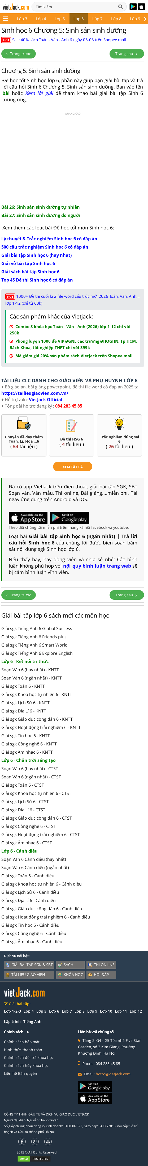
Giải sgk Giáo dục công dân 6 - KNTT (37, 719)
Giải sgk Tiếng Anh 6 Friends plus (34, 637)
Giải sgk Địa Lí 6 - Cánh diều (28, 900)
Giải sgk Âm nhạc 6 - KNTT (27, 752)
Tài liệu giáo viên (25, 974)
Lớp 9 (135, 18)
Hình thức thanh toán (23, 1049)
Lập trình (12, 1021)
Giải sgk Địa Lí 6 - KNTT (23, 711)
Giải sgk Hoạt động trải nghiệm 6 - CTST (40, 834)
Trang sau (126, 53)
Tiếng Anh (32, 1021)
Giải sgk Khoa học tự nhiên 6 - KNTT (36, 694)
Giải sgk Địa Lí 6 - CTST (23, 810)
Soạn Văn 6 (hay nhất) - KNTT (30, 670)
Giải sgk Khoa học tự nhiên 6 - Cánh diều (41, 884)
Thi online (101, 964)
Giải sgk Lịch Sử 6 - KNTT (25, 703)
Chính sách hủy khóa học (26, 1065)
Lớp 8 (116, 18)
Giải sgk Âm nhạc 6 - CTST (26, 843)
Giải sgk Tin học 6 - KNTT (25, 736)
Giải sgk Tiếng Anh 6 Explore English (37, 653)
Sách (65, 964)
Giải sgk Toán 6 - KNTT (23, 686)
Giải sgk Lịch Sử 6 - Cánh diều (30, 892)
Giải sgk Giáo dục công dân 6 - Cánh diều (41, 909)
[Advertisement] (72, 158)
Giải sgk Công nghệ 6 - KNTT (29, 744)
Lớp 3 (22, 18)
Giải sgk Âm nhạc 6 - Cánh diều (31, 942)
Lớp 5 (60, 18)
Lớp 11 (121, 1011)
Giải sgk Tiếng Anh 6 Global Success (36, 628)
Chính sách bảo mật (22, 1041)
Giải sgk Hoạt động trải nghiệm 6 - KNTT (41, 727)
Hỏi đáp (98, 974)
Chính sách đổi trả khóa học (29, 1057)
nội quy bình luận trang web (97, 566)
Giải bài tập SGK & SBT (29, 964)
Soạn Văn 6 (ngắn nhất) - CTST (31, 777)
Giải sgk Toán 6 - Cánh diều (27, 876)
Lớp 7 (97, 18)
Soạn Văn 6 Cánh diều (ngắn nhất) (35, 867)
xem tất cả (73, 466)
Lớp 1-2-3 (12, 1011)
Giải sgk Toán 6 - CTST (22, 785)
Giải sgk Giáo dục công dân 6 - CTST (36, 818)
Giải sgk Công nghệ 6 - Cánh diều (33, 933)
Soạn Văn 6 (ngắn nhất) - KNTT (31, 678)
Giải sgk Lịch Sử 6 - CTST (25, 801)
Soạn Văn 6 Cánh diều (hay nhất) (33, 859)
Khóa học (70, 974)
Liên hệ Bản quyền (20, 1073)
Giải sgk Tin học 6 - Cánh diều (30, 925)
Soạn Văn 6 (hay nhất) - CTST (29, 768)
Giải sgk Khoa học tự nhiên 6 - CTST (36, 793)
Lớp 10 (106, 1011)
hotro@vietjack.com (113, 1073)
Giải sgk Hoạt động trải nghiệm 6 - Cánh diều (45, 917)
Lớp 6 (78, 18)
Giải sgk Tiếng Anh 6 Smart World (34, 645)
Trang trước (18, 53)
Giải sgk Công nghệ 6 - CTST (28, 826)
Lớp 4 (41, 18)
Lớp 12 (136, 1011)
